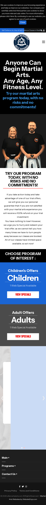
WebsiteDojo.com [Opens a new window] (30, 499)
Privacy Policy (10, 491)
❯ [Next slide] (43, 398)
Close (22, 22)
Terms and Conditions (29, 491)
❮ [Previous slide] (2, 398)
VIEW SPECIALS (23, 294)
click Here (10, 16)
